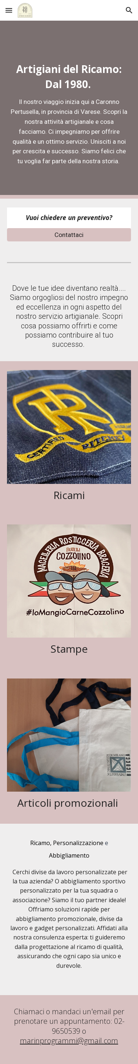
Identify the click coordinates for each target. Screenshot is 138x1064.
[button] (9, 10)
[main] (69, 109)
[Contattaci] (69, 234)
